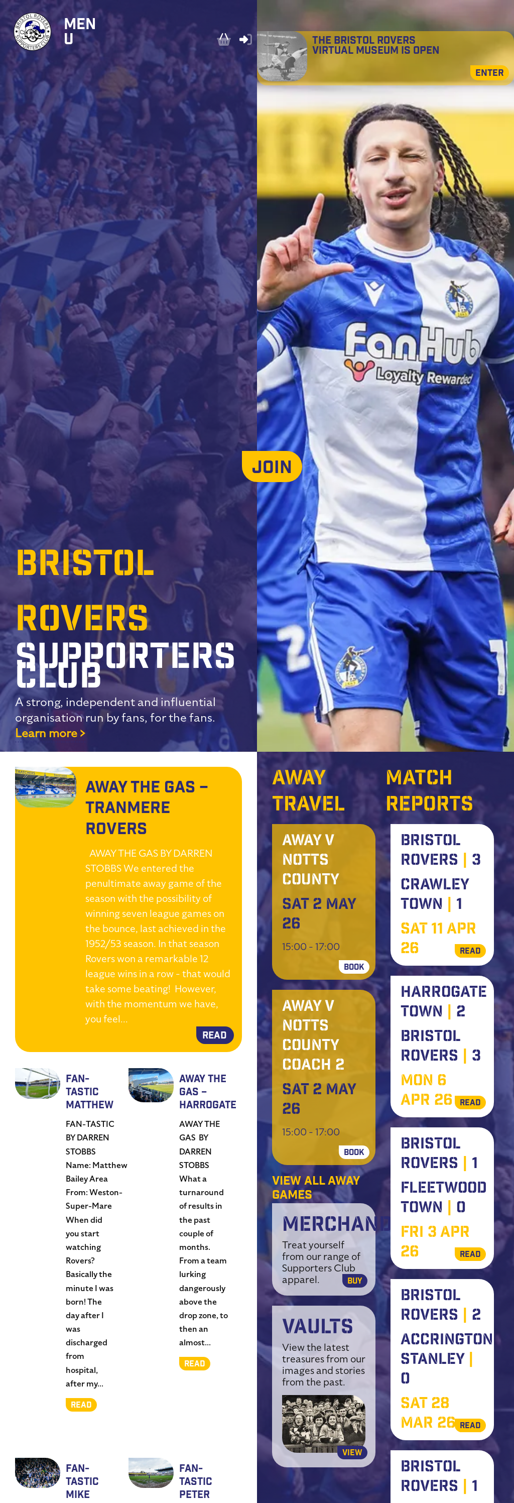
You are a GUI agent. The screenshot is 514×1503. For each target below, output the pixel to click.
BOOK (354, 968)
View (352, 1453)
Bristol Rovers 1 (439, 1155)
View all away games (316, 1189)
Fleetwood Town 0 (444, 1199)
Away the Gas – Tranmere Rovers (146, 809)
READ (214, 1036)
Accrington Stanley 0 (447, 1360)
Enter (489, 73)
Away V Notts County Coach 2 (313, 1036)
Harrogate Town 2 (444, 1003)
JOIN (272, 469)
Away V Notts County (310, 861)
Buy (354, 1282)
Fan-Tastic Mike (82, 1482)
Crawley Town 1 (435, 895)
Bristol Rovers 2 (441, 1306)
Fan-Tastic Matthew (89, 1093)
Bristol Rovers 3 (441, 851)
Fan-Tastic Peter (195, 1482)
